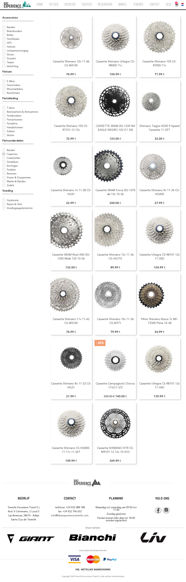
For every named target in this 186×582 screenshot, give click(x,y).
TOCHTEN (86, 5)
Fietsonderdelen (12, 140)
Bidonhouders (14, 31)
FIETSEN (53, 5)
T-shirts (11, 108)
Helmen (11, 46)
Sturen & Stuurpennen (19, 177)
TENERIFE (138, 5)
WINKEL (122, 5)
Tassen (10, 62)
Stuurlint (11, 58)
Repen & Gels (14, 204)
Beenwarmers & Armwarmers (22, 111)
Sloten (10, 54)
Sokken (11, 131)
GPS (9, 42)
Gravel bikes (13, 85)
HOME (40, 5)
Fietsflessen (13, 39)
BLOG (168, 5)
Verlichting (12, 66)
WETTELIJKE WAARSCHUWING (95, 569)
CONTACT (155, 5)
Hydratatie (13, 200)
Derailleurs (12, 162)
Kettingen (12, 165)
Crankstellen (13, 158)
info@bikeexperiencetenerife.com (69, 515)
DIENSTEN (69, 5)
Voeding (7, 190)
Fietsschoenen (14, 119)
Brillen (10, 35)
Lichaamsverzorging (17, 50)
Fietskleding (10, 98)
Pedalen (11, 169)
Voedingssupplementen (20, 208)
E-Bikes (11, 81)
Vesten (10, 135)
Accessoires (10, 17)
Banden (11, 27)
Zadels (10, 185)
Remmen (11, 173)
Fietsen (7, 71)
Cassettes (12, 154)
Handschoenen (15, 127)
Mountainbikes (15, 89)
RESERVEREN (105, 5)
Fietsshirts (12, 123)
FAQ (77, 569)
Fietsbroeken (14, 115)
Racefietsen (13, 93)
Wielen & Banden (16, 181)
